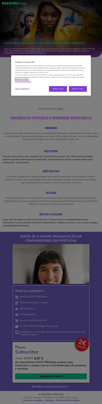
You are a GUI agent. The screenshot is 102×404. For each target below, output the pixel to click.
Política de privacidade (23, 81)
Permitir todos (78, 89)
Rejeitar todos (58, 89)
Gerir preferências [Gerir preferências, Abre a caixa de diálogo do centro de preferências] (22, 89)
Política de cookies (21, 79)
